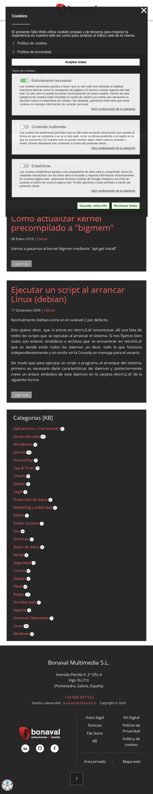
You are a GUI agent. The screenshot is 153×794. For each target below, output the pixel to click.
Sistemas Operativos (33, 617)
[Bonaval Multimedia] (40, 732)
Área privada (95, 761)
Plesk (20, 586)
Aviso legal (95, 717)
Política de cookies (131, 741)
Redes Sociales (28, 523)
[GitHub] (40, 748)
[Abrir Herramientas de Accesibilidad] (7, 785)
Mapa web (131, 761)
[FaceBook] (55, 748)
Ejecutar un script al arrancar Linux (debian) (68, 294)
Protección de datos (32, 499)
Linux (21, 625)
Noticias (95, 725)
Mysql (20, 554)
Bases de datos (28, 546)
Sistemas (23, 538)
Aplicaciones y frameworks (38, 428)
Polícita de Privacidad (131, 728)
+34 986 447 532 (79, 697)
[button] (76, 778)
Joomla (22, 452)
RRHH (21, 515)
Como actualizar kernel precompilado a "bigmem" (62, 222)
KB (94, 741)
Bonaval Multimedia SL (80, 703)
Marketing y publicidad (35, 507)
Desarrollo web (29, 436)
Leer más (21, 263)
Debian (42, 239)
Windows (23, 633)
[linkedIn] (25, 748)
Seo (19, 531)
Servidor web (27, 602)
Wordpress (25, 444)
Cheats (21, 475)
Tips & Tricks (26, 467)
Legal (20, 491)
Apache (22, 610)
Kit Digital (131, 717)
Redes (21, 594)
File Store (95, 733)
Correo (21, 570)
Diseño (21, 483)
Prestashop (25, 459)
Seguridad (24, 562)
